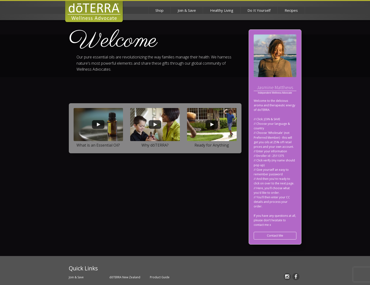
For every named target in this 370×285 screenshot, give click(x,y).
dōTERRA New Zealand (124, 277)
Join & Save (187, 10)
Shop (159, 10)
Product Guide (160, 277)
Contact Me (275, 235)
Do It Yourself (258, 10)
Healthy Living (221, 10)
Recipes (291, 10)
